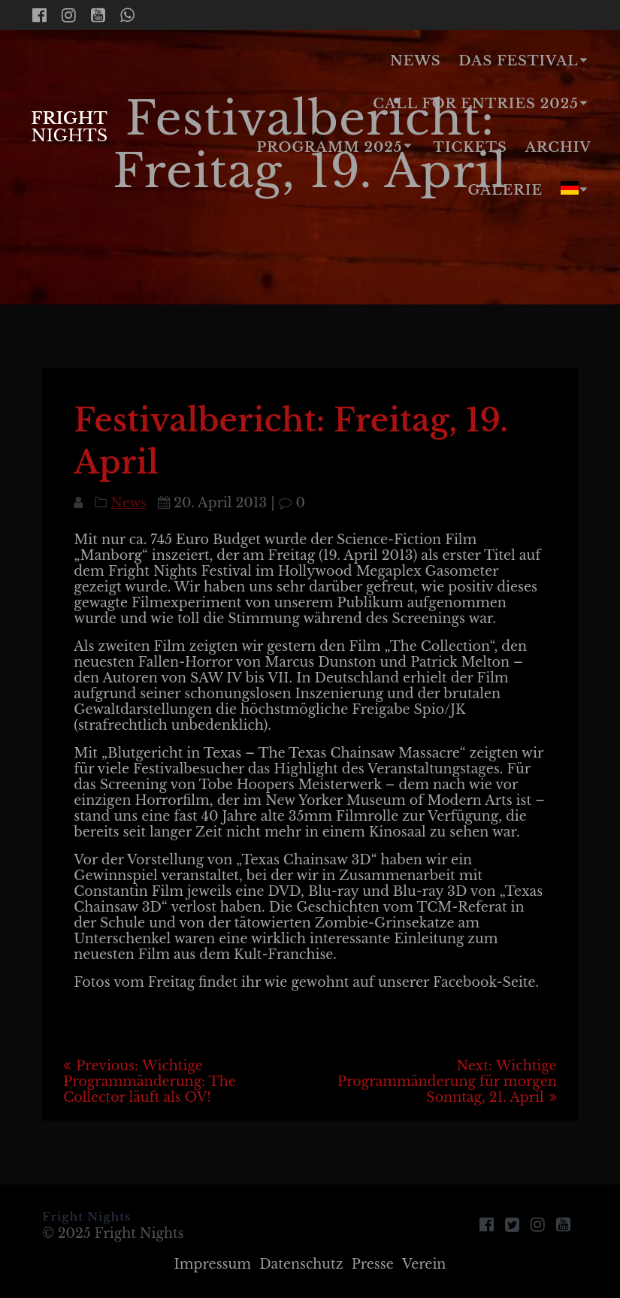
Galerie (505, 190)
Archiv (558, 147)
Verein (424, 1264)
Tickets (470, 147)
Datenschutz (301, 1264)
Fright (69, 127)
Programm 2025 (330, 147)
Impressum (213, 1264)
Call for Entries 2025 (475, 103)
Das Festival (518, 61)
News (415, 61)
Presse (373, 1264)
